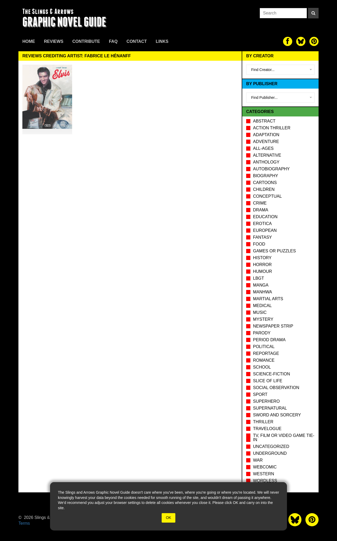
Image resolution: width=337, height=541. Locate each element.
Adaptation (266, 134)
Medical (262, 305)
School (262, 367)
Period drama (269, 340)
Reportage (266, 353)
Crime (260, 203)
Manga (261, 285)
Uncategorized (271, 446)
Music (260, 312)
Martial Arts (268, 299)
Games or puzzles (274, 251)
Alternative (267, 155)
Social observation (276, 387)
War (258, 460)
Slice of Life (267, 381)
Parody (261, 333)
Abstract (264, 121)
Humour (262, 271)
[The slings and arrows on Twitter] (300, 41)
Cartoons (265, 182)
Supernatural (270, 408)
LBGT (258, 278)
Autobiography (271, 169)
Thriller (263, 422)
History (262, 258)
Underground (270, 453)
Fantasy (262, 237)
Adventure (266, 141)
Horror (262, 264)
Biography (265, 175)
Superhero (266, 401)
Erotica (262, 223)
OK (168, 518)
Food (259, 244)
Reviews (53, 41)
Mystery (263, 319)
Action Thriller (271, 128)
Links (162, 41)
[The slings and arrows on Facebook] (287, 41)
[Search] (313, 13)
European (265, 230)
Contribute (86, 41)
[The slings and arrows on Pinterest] (314, 41)
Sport (260, 394)
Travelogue (267, 428)
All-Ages (263, 148)
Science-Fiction (271, 374)
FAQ (113, 41)
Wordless (265, 480)
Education (265, 217)
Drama (260, 210)
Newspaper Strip (273, 326)
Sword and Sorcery (277, 415)
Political (264, 346)
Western (263, 474)
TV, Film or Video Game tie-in (283, 437)
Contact (137, 41)
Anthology (266, 162)
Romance (264, 360)
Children (264, 189)
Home (28, 41)
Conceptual (267, 196)
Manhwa (262, 292)
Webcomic (265, 467)
